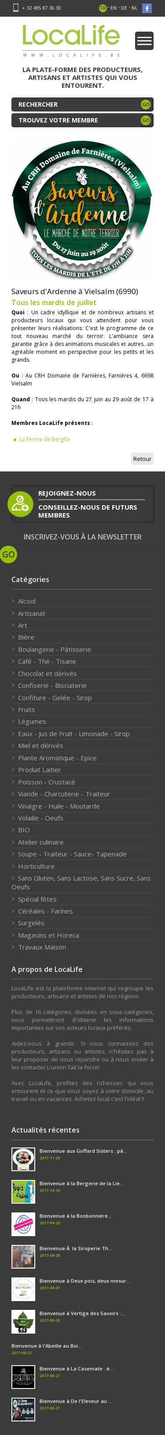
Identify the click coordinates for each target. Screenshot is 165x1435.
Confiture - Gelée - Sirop (55, 697)
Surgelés (31, 922)
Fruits (26, 709)
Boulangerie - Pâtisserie (54, 649)
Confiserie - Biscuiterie (52, 685)
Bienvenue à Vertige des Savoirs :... (82, 1313)
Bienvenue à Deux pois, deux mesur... (85, 1280)
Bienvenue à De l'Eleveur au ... (76, 1401)
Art (22, 625)
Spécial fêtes (37, 899)
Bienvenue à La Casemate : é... (77, 1368)
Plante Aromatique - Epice (57, 757)
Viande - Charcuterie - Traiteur (64, 793)
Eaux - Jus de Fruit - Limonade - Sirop (74, 733)
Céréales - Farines (45, 910)
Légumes (32, 721)
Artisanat (31, 613)
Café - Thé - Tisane (47, 661)
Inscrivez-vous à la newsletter (83, 537)
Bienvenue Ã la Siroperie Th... (76, 1248)
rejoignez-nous (67, 493)
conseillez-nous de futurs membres (87, 511)
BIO (24, 829)
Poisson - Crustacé (46, 781)
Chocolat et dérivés (47, 673)
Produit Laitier (39, 769)
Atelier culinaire (41, 842)
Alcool (27, 601)
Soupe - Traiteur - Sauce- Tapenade (72, 853)
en (113, 7)
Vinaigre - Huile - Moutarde (59, 806)
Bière (26, 637)
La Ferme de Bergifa (44, 439)
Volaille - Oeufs (40, 817)
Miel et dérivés (40, 745)
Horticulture (36, 866)
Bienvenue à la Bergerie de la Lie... (82, 1183)
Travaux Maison (42, 946)
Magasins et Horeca (48, 935)
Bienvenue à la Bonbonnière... (76, 1215)
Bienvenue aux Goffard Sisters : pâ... (83, 1150)
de (124, 7)
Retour (142, 459)
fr (103, 7)
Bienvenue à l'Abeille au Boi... (46, 1345)
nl (135, 7)
